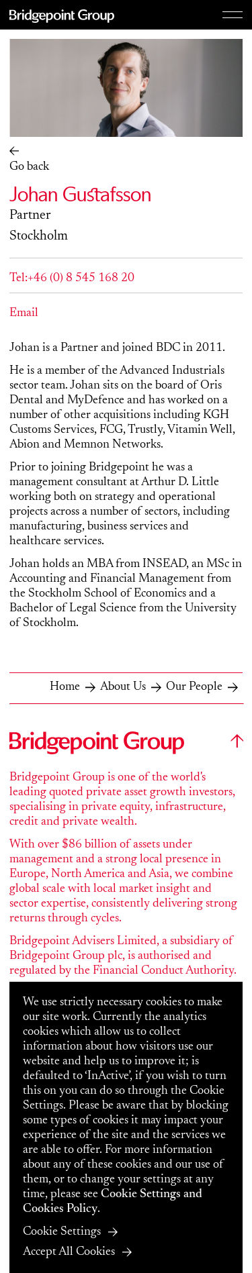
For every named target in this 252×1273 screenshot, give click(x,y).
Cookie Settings (62, 1232)
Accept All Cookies (69, 1252)
